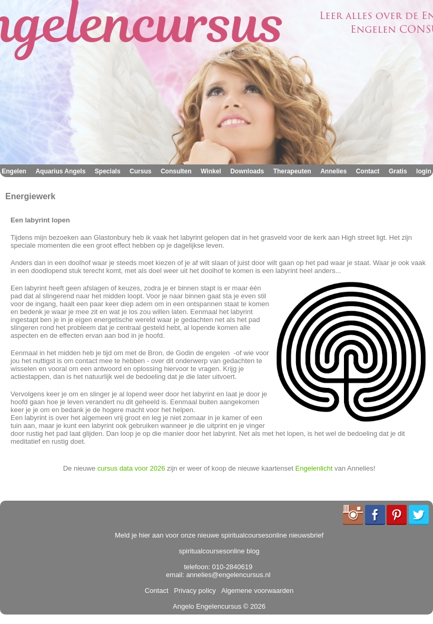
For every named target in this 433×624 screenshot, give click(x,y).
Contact (368, 171)
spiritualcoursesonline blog (219, 551)
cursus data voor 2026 (131, 468)
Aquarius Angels (60, 171)
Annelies (333, 171)
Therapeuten (292, 171)
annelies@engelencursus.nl (228, 575)
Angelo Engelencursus (207, 606)
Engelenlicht (314, 468)
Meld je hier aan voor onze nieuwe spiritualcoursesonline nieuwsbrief (219, 535)
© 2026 (253, 606)
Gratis (398, 171)
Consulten (176, 171)
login (423, 171)
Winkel (211, 171)
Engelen (14, 171)
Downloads (247, 171)
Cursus (140, 171)
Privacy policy (193, 590)
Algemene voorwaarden (255, 590)
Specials (108, 171)
